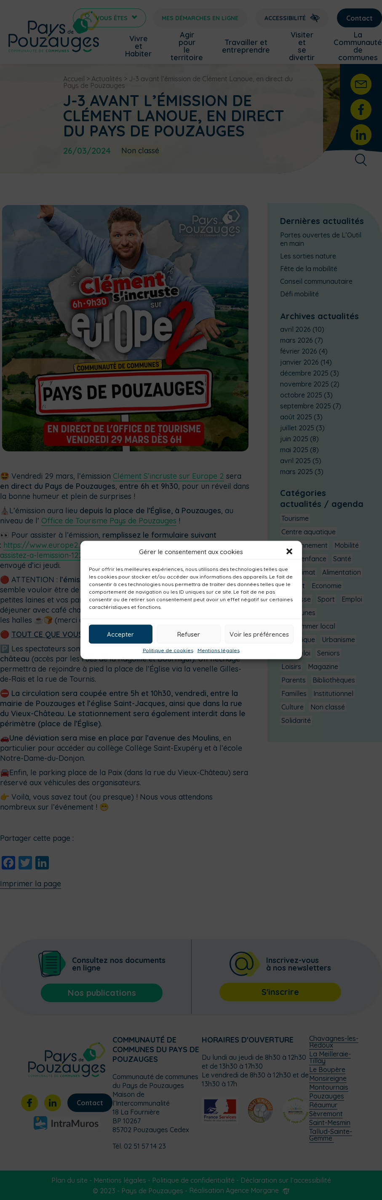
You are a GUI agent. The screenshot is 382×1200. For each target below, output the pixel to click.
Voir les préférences (259, 634)
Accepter (120, 634)
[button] (289, 551)
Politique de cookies (168, 650)
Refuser (188, 634)
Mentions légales (219, 650)
